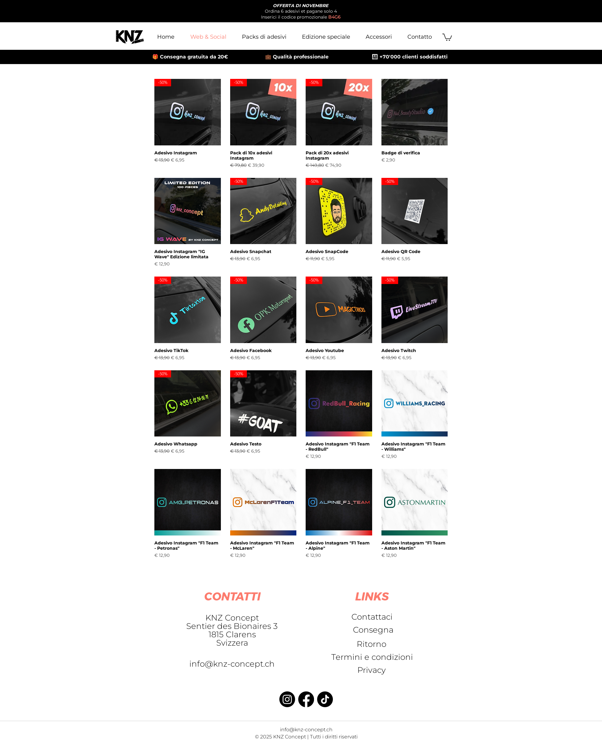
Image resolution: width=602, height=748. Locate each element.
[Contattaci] (372, 616)
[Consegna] (373, 629)
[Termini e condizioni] (372, 657)
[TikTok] (325, 699)
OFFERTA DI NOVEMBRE (300, 5)
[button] (447, 37)
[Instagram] (287, 699)
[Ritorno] (372, 644)
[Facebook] (306, 699)
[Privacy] (371, 670)
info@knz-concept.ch (232, 664)
